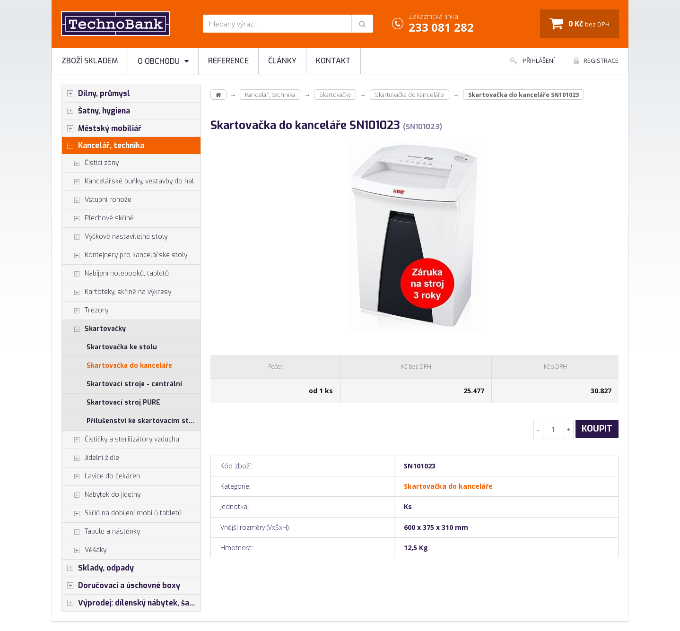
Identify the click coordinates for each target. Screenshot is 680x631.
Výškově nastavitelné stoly (114, 237)
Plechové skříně (98, 218)
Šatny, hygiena (96, 111)
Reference (228, 61)
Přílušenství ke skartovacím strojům (144, 420)
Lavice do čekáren (101, 476)
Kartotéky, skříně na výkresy (116, 292)
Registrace (596, 60)
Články (282, 61)
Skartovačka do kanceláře (129, 365)
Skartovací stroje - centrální (134, 384)
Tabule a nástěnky (101, 532)
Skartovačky (94, 329)
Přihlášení (532, 60)
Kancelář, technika (103, 145)
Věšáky (84, 550)
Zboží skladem (89, 61)
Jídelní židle (90, 458)
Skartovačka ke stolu (122, 347)
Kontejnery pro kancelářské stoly (124, 255)
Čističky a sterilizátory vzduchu (120, 440)
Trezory (85, 311)
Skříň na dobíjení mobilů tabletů (122, 513)
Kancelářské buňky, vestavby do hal (128, 181)
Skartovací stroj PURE (123, 402)
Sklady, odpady (98, 568)
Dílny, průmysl (96, 93)
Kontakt (333, 61)
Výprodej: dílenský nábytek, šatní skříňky (131, 603)
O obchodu (163, 61)
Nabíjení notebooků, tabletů (115, 274)
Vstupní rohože (96, 200)
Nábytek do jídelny (101, 495)
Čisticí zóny (90, 163)
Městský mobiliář (101, 128)
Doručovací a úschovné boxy (121, 585)
